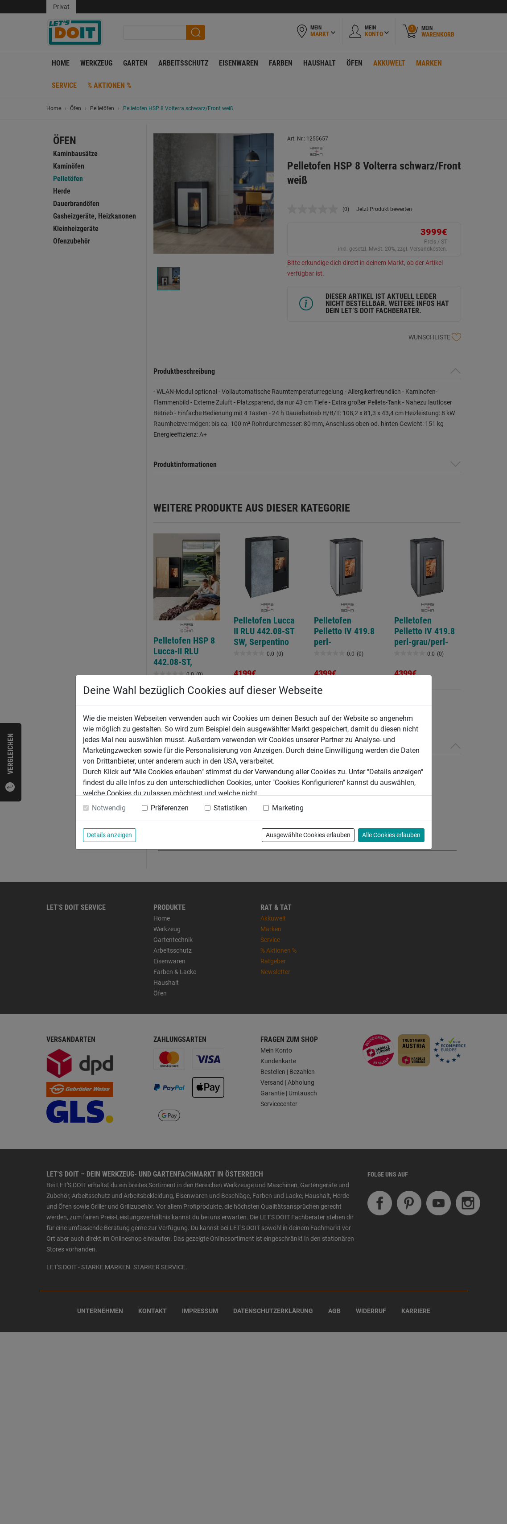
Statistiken (230, 808)
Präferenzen (170, 808)
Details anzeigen (109, 834)
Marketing (288, 808)
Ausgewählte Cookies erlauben (308, 834)
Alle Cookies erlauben (391, 834)
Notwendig (109, 808)
